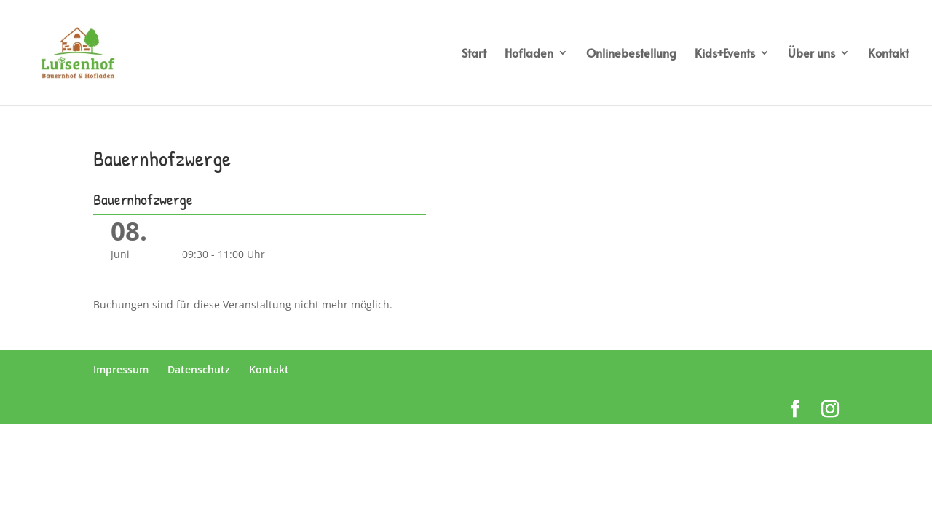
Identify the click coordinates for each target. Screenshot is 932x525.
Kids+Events (725, 54)
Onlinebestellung (631, 54)
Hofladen (529, 54)
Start (474, 54)
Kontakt (888, 54)
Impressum (121, 369)
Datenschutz (198, 369)
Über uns (811, 54)
